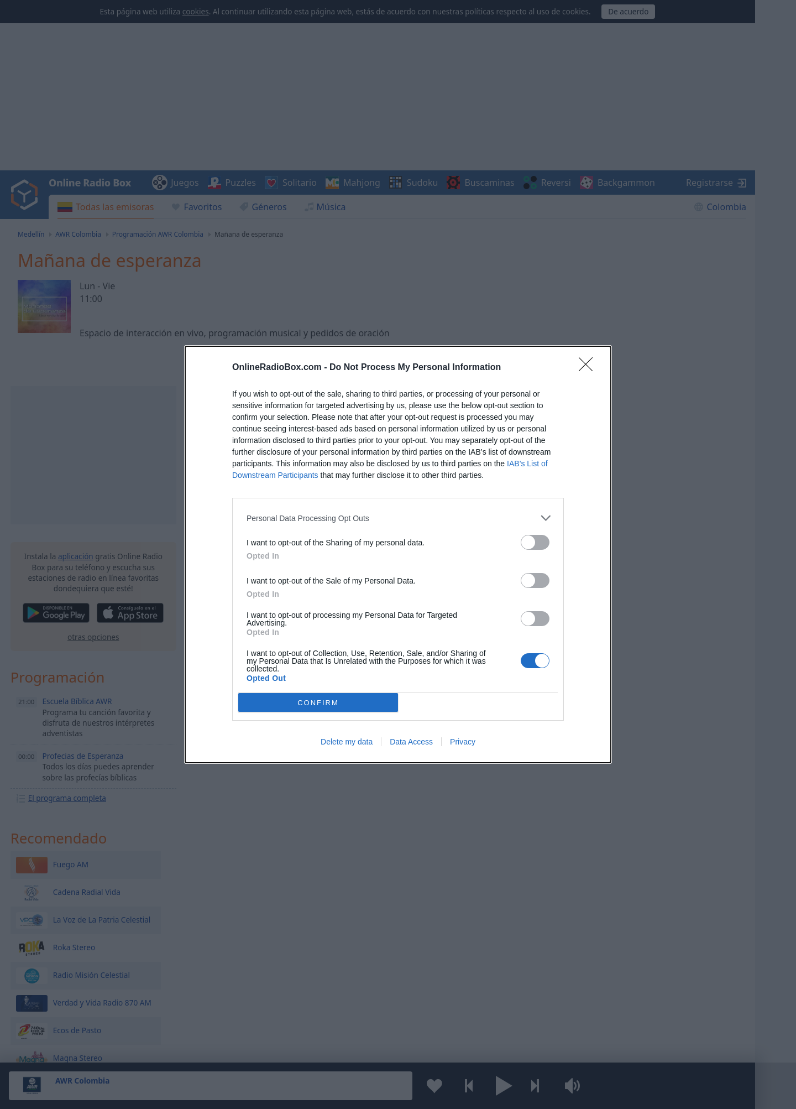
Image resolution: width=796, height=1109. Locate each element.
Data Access (411, 741)
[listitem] (398, 518)
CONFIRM (318, 703)
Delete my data (347, 741)
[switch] (535, 542)
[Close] (589, 367)
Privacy (462, 741)
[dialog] (398, 554)
